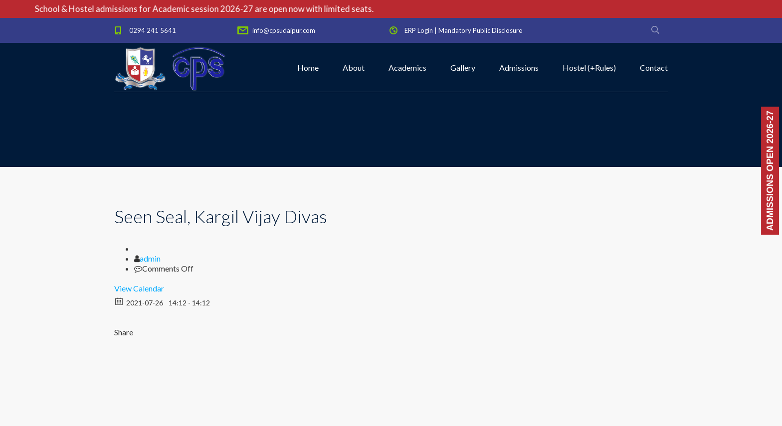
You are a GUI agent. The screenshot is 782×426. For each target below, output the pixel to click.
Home (308, 67)
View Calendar (139, 288)
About (354, 67)
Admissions (519, 67)
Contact (654, 67)
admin (150, 258)
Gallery (462, 67)
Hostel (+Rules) (589, 67)
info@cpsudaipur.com (283, 30)
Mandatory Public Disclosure (480, 30)
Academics (407, 67)
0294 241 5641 (152, 30)
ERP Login (418, 30)
